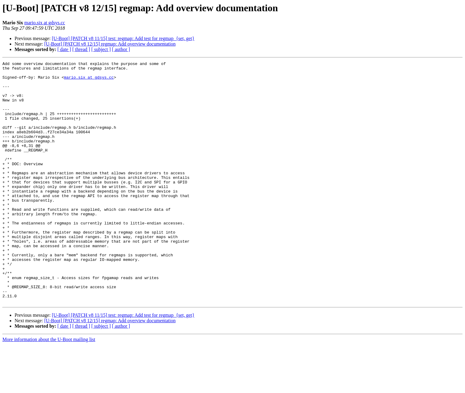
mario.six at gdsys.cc (44, 22)
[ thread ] (81, 49)
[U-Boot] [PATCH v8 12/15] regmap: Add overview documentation (110, 43)
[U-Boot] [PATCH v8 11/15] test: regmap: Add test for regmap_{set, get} (123, 38)
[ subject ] (101, 49)
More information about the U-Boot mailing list (48, 387)
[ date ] (64, 49)
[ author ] (121, 49)
